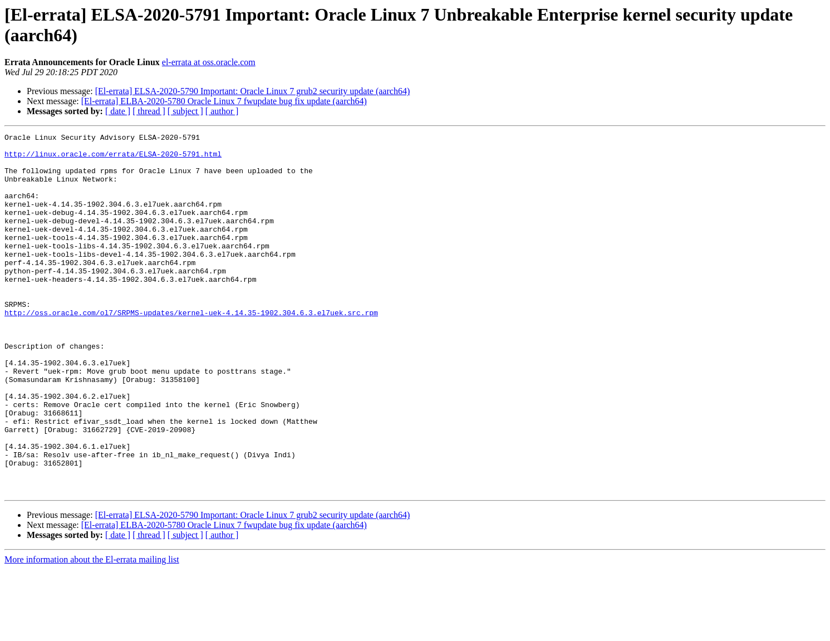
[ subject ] (185, 111)
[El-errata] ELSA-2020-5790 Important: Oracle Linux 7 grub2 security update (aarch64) (252, 91)
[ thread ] (148, 111)
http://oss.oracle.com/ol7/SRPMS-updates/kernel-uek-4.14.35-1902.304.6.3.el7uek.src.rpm (191, 349)
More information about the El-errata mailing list (91, 631)
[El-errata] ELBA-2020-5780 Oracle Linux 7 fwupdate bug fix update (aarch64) (224, 101)
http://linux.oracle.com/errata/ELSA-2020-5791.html (113, 159)
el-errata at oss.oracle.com (209, 62)
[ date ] (117, 111)
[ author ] (222, 111)
